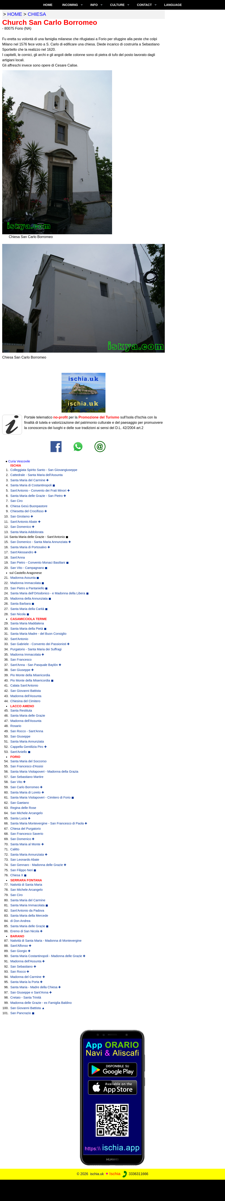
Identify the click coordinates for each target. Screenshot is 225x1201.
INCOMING (70, 5)
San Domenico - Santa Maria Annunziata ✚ (40, 542)
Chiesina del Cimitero (25, 701)
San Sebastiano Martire (26, 777)
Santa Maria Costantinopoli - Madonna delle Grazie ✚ (47, 956)
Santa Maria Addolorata (26, 532)
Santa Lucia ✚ (20, 818)
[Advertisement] (112, 1189)
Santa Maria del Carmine (27, 900)
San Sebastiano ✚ (23, 966)
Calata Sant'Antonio (24, 685)
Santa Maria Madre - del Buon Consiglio (38, 633)
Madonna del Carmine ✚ (27, 977)
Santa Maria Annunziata (27, 741)
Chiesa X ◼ (18, 875)
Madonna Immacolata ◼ (27, 583)
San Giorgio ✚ (20, 951)
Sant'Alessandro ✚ (23, 552)
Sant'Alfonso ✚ (20, 945)
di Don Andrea (20, 921)
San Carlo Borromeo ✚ (26, 787)
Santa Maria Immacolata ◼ (29, 905)
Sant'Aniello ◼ (20, 752)
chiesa (37, 14)
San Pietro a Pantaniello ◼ (29, 588)
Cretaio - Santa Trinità (25, 997)
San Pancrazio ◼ (22, 1013)
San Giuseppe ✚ (22, 670)
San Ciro (16, 501)
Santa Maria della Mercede (29, 915)
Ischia (114, 1173)
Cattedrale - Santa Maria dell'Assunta (36, 475)
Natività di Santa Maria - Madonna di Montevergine (46, 940)
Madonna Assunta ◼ (24, 577)
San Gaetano (19, 802)
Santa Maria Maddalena (27, 623)
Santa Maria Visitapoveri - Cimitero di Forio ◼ (42, 797)
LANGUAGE (173, 5)
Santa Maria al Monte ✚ (27, 844)
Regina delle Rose (23, 808)
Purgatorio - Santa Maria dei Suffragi (36, 649)
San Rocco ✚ (19, 971)
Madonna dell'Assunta (25, 696)
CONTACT (144, 5)
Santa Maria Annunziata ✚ (28, 854)
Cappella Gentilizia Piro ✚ (28, 746)
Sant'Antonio (19, 639)
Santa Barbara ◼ (22, 603)
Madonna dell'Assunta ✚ (27, 961)
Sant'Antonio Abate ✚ (25, 521)
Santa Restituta (21, 710)
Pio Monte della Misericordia (30, 675)
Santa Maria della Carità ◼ (29, 609)
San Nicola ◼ (19, 614)
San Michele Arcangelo (26, 813)
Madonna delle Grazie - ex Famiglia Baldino (41, 1002)
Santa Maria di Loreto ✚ (27, 792)
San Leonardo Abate (24, 859)
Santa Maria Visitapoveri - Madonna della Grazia (44, 771)
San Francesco (21, 659)
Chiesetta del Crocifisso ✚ (28, 511)
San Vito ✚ (18, 782)
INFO (94, 5)
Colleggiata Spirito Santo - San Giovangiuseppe (43, 470)
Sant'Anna (17, 557)
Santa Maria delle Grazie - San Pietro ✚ (38, 496)
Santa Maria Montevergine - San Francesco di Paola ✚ (48, 823)
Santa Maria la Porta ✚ (26, 982)
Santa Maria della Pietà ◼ (28, 628)
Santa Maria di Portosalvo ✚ (30, 547)
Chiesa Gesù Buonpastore (28, 506)
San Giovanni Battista (25, 690)
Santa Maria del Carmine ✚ (29, 480)
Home (48, 5)
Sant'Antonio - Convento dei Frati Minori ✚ (40, 490)
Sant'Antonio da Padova (27, 910)
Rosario (15, 726)
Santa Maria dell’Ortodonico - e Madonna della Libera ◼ (49, 593)
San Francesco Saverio (26, 833)
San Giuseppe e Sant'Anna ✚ (31, 992)
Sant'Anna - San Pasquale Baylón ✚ (35, 665)
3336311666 (135, 1174)
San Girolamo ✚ (21, 516)
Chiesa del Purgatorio (25, 828)
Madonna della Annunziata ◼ (30, 598)
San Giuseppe (20, 736)
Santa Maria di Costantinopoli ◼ (32, 485)
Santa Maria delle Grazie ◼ (29, 926)
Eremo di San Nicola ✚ (26, 931)
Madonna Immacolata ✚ (27, 654)
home (14, 14)
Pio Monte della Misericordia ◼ (32, 680)
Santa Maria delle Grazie (27, 715)
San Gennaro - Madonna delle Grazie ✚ (38, 865)
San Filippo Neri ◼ (23, 870)
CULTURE (117, 5)
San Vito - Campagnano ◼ (28, 568)
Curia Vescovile (19, 461)
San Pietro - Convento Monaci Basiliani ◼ (39, 562)
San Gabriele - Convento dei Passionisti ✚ (40, 644)
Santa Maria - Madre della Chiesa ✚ (35, 987)
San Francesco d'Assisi (26, 766)
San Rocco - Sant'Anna (26, 731)
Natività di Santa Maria (26, 884)
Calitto (14, 849)
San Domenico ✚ (22, 526)
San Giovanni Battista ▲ (27, 1008)
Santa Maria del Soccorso (28, 761)
